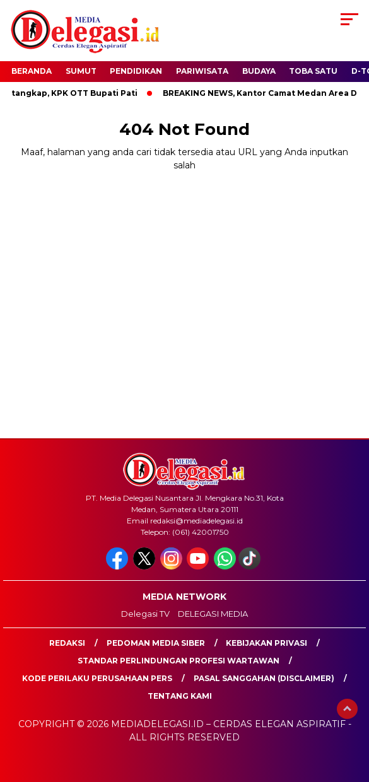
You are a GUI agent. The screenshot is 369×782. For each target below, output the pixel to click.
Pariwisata (202, 71)
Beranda (31, 71)
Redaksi (67, 643)
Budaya (259, 71)
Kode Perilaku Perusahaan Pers (97, 678)
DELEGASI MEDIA (213, 614)
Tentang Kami (180, 696)
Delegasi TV (145, 614)
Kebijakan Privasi (266, 643)
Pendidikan (136, 71)
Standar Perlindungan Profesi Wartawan (178, 660)
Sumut (81, 71)
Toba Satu (313, 71)
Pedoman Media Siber (156, 643)
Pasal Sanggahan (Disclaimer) (264, 678)
